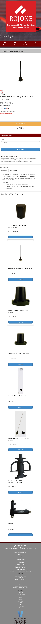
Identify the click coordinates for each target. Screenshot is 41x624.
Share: (5, 108)
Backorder (20, 124)
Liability (20, 584)
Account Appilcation (20, 576)
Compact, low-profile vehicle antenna (18, 353)
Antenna (8, 50)
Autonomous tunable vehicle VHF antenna (20, 268)
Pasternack (20, 601)
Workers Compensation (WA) (20, 587)
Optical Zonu (20, 599)
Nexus (20, 597)
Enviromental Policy (20, 566)
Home (2, 50)
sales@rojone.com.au (20, 547)
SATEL (20, 604)
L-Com (20, 596)
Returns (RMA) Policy (20, 567)
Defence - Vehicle (16, 50)
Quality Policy (20, 562)
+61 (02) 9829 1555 (20, 545)
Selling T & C (20, 577)
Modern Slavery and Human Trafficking (20, 571)
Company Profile (20, 559)
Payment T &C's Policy (20, 579)
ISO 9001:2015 (20, 564)
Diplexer (10, 523)
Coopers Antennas (20, 594)
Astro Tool (20, 592)
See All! (20, 607)
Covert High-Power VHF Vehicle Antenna (19, 395)
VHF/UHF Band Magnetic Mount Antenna (13, 51)
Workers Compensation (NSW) (21, 586)
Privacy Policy (20, 561)
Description (4, 170)
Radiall (20, 602)
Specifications (13, 170)
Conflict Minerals (20, 569)
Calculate (20, 149)
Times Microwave (20, 606)
